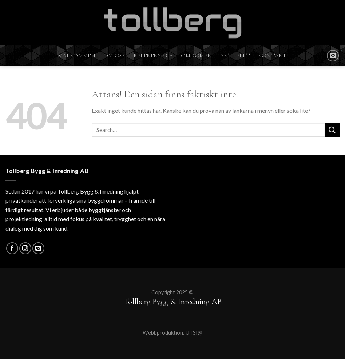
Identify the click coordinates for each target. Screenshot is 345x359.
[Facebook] (12, 248)
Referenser (153, 55)
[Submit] (332, 130)
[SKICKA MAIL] (333, 56)
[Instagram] (25, 248)
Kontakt (272, 55)
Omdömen (196, 55)
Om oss (114, 55)
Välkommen (76, 55)
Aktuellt (235, 55)
